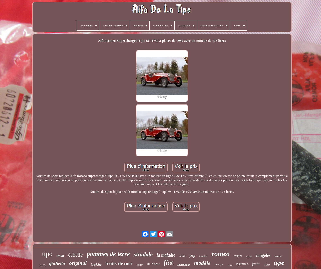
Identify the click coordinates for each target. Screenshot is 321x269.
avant (60, 256)
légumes (242, 264)
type (279, 262)
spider (140, 264)
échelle (75, 255)
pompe (219, 264)
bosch (249, 256)
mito (267, 264)
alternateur (183, 264)
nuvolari (203, 256)
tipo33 (42, 265)
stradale (143, 254)
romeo (221, 254)
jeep (192, 256)
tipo (47, 254)
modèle (202, 263)
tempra (238, 256)
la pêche (96, 264)
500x (182, 256)
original (78, 263)
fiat (168, 262)
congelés (263, 255)
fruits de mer (118, 263)
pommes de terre (108, 254)
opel (230, 265)
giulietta (57, 263)
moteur (278, 256)
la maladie (166, 255)
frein (256, 264)
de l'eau (153, 264)
